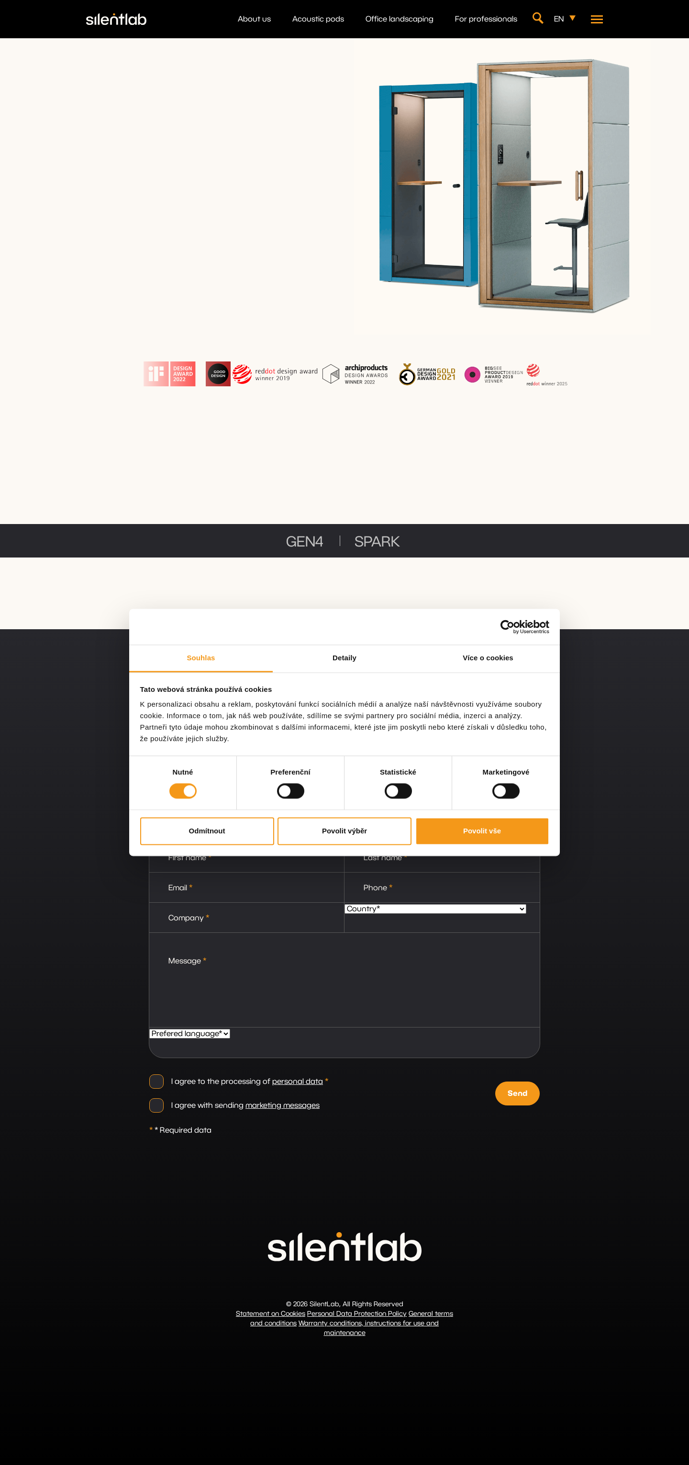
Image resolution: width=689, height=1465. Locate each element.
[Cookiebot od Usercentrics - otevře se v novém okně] (507, 627)
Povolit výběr (344, 831)
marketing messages (282, 1105)
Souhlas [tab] (201, 658)
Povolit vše (482, 831)
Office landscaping (399, 19)
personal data (297, 1081)
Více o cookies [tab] (488, 658)
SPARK (377, 542)
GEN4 (304, 542)
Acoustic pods (318, 19)
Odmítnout (207, 831)
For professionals (486, 19)
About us (254, 19)
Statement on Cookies (270, 1314)
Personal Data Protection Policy (357, 1314)
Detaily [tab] (344, 658)
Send (517, 1093)
